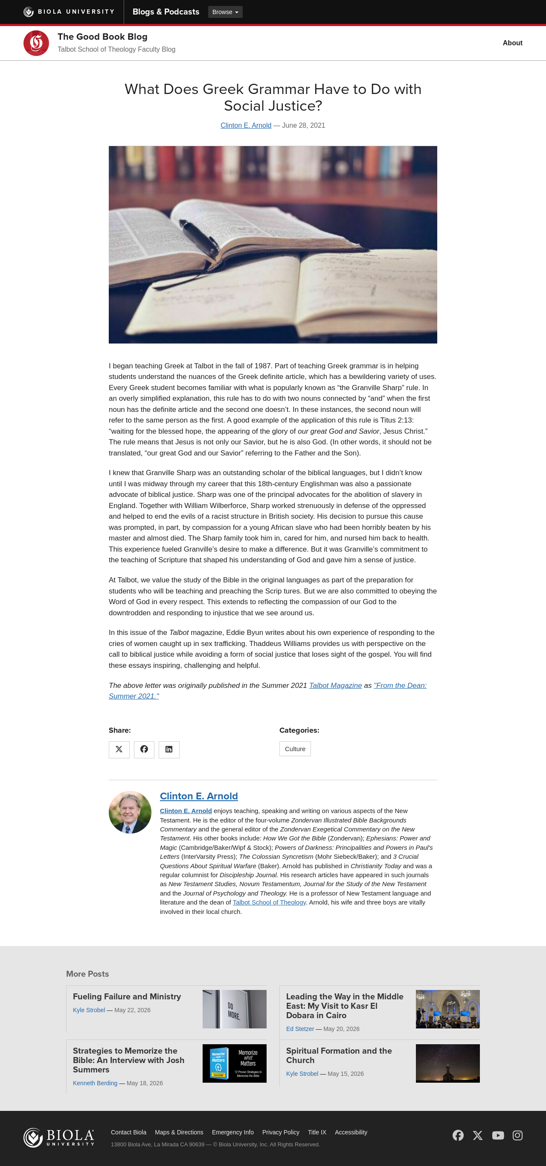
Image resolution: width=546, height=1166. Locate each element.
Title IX (317, 1132)
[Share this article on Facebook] (144, 749)
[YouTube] (498, 1135)
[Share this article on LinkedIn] (169, 749)
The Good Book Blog (103, 36)
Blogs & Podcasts (166, 12)
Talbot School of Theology (269, 902)
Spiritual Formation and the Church (339, 1056)
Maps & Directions (179, 1132)
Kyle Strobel (89, 1010)
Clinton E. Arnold (246, 125)
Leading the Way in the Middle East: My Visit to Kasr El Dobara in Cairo (345, 1006)
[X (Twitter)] (477, 1135)
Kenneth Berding (95, 1083)
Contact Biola (128, 1132)
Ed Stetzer (300, 1028)
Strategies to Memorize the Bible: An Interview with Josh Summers (129, 1060)
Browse (225, 12)
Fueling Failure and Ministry (127, 997)
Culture (295, 748)
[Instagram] (518, 1135)
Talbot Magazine (335, 685)
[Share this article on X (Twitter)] (119, 749)
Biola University (76, 11)
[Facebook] (458, 1135)
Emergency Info (233, 1132)
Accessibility (351, 1132)
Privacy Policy (280, 1132)
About (513, 43)
